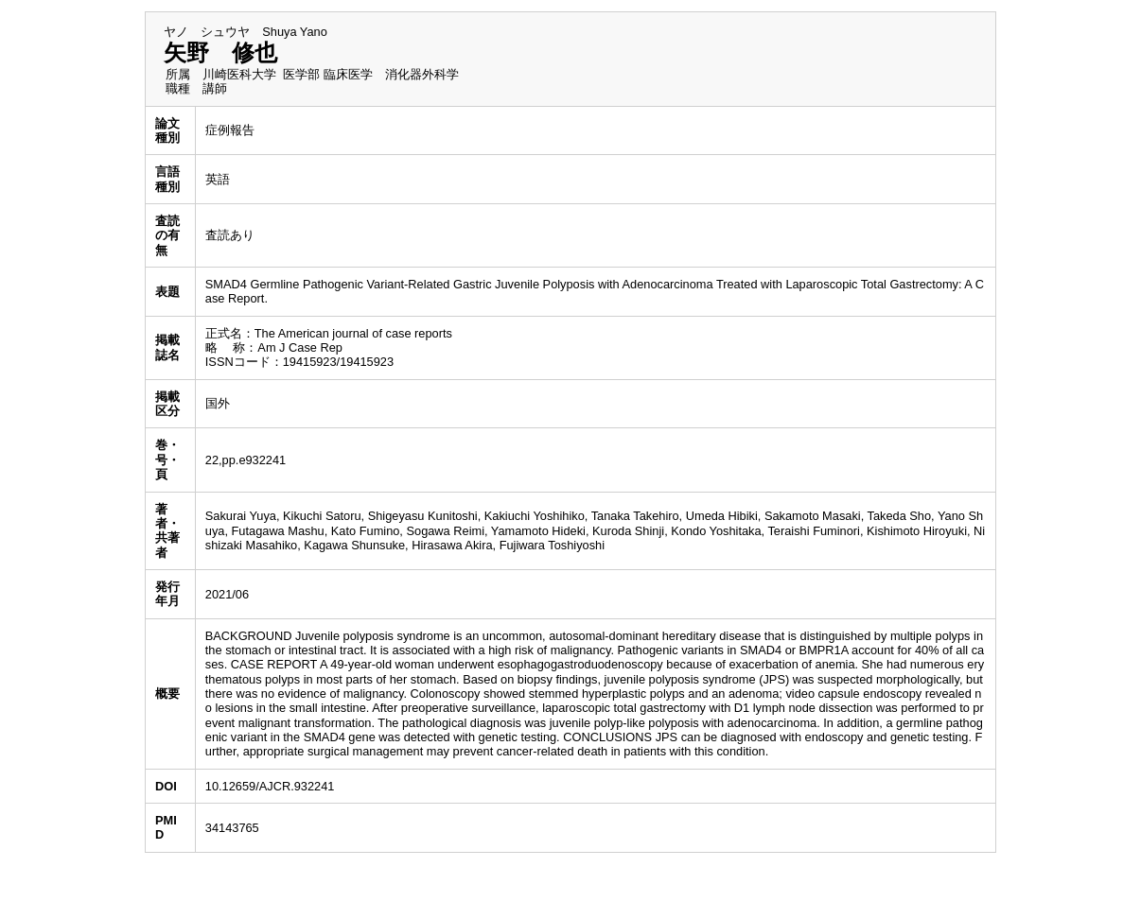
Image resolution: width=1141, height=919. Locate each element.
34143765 (232, 828)
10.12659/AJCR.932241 (270, 786)
